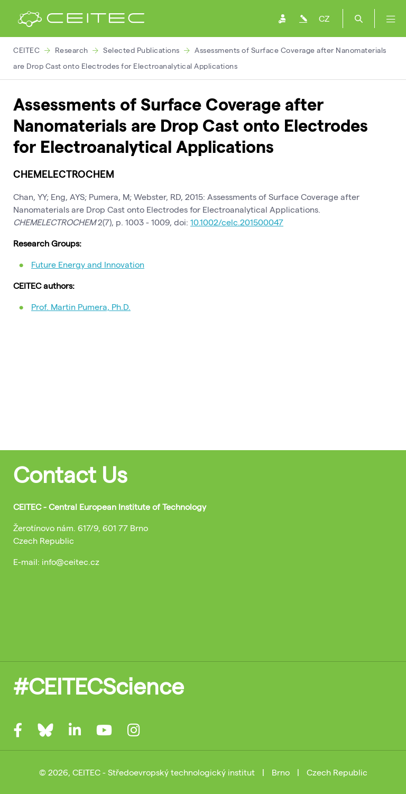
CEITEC (26, 49)
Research (71, 49)
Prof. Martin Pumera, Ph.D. (81, 307)
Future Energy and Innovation (87, 264)
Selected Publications (141, 49)
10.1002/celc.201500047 (236, 222)
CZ (324, 18)
